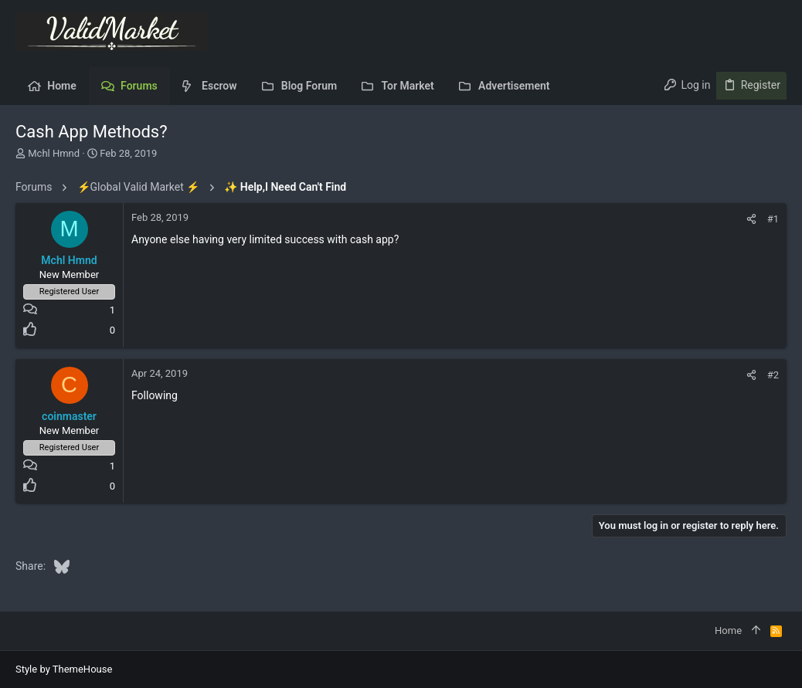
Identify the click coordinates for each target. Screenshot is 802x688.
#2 (773, 375)
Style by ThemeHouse (63, 669)
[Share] (751, 219)
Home (728, 630)
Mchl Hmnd (54, 153)
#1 (773, 219)
